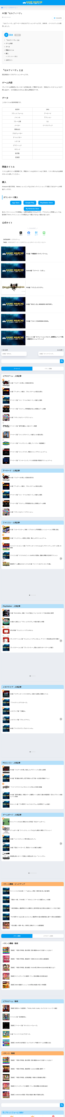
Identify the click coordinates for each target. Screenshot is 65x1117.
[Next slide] (60, 559)
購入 (7, 53)
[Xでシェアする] (21, 233)
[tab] (29, 598)
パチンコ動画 (16, 952)
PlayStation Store (46, 202)
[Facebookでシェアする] (28, 233)
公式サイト (9, 59)
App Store (15, 202)
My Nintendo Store (32, 208)
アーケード (17, 242)
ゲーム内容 (9, 43)
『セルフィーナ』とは (12, 39)
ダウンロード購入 (12, 56)
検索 (62, 361)
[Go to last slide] (4, 559)
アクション (26, 242)
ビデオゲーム (16, 239)
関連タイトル (10, 49)
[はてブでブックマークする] (36, 233)
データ (8, 46)
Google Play (29, 202)
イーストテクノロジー (39, 242)
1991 (10, 242)
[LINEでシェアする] (44, 233)
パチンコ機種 (48, 368)
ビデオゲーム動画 (48, 952)
